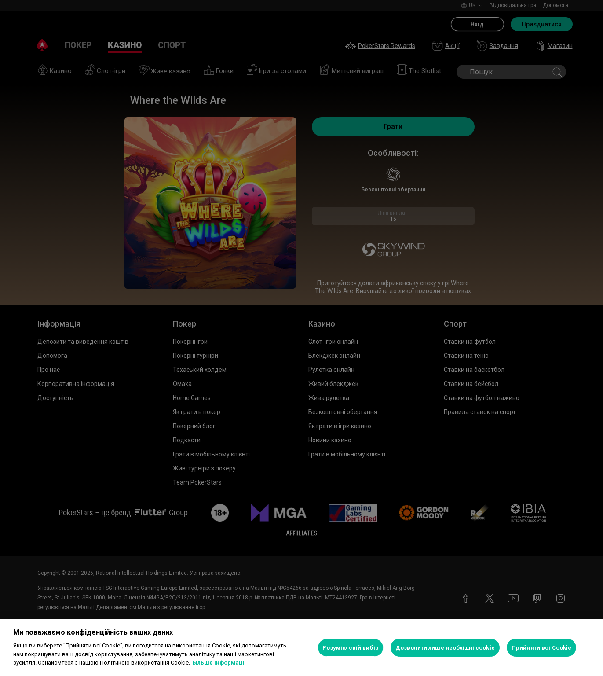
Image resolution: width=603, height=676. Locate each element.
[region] (301, 647)
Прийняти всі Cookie (541, 647)
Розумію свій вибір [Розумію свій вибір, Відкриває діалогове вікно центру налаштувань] (350, 647)
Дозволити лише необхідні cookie (445, 647)
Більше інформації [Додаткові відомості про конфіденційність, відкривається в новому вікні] (219, 662)
